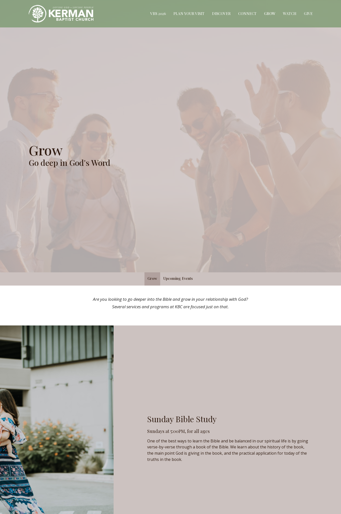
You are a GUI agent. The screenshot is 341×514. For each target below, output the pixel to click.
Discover (221, 13)
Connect (247, 13)
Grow (269, 13)
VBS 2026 (158, 13)
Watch (289, 13)
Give (308, 13)
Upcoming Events (178, 278)
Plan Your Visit (189, 13)
